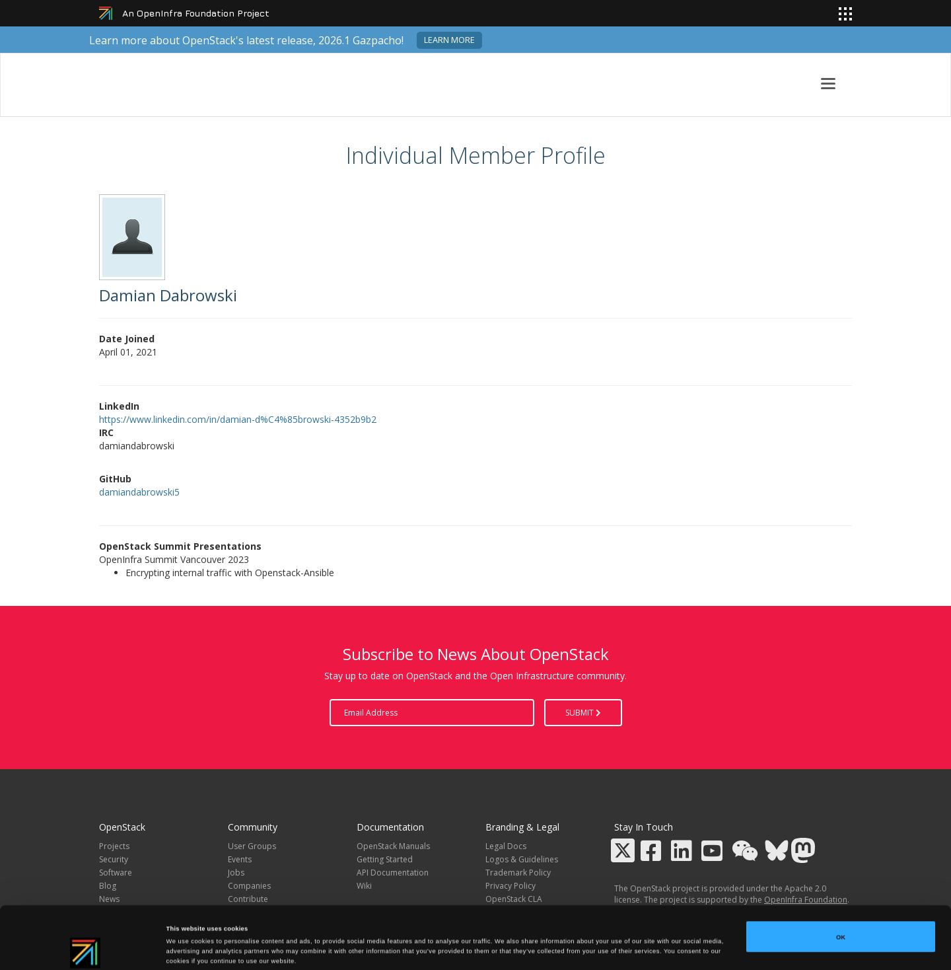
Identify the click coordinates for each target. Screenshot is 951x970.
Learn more (449, 40)
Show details (548, 948)
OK (840, 882)
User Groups (252, 846)
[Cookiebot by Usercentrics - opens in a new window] (85, 948)
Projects (114, 846)
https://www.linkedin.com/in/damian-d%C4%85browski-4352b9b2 (237, 419)
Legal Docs (505, 846)
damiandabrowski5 (139, 492)
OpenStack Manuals (393, 846)
